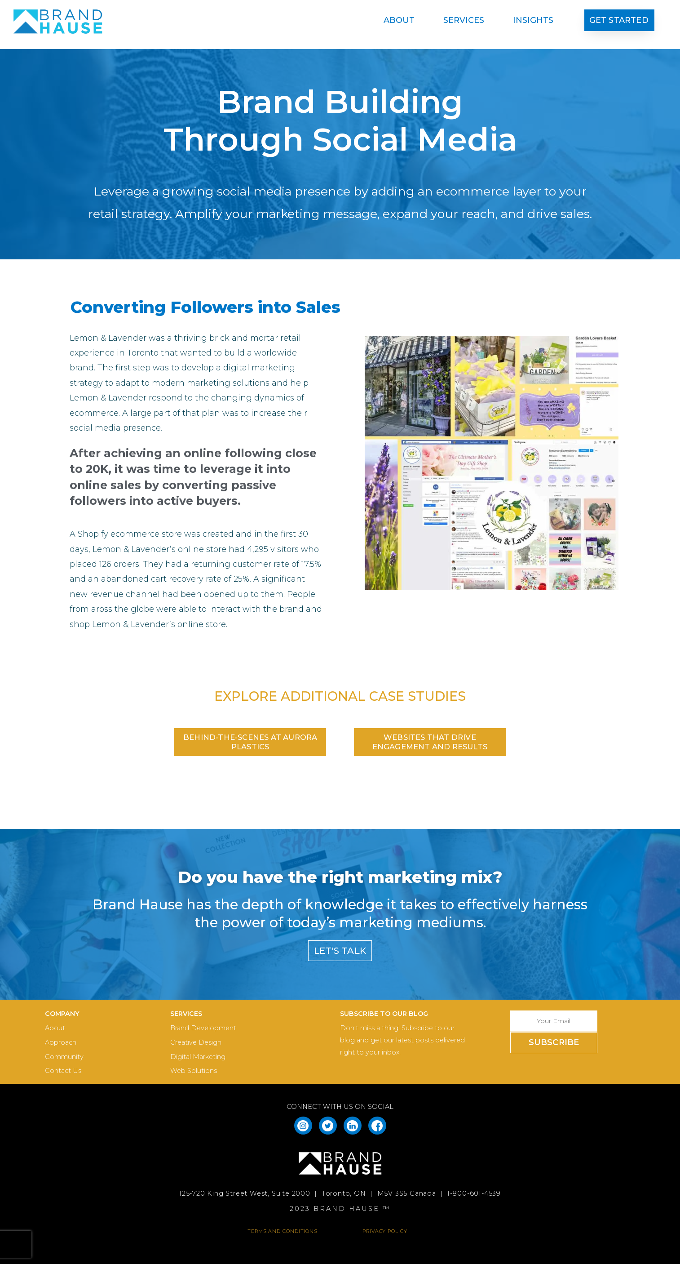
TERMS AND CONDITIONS (282, 1231)
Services (466, 20)
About (401, 20)
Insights (533, 20)
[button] (619, 20)
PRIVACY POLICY (384, 1231)
